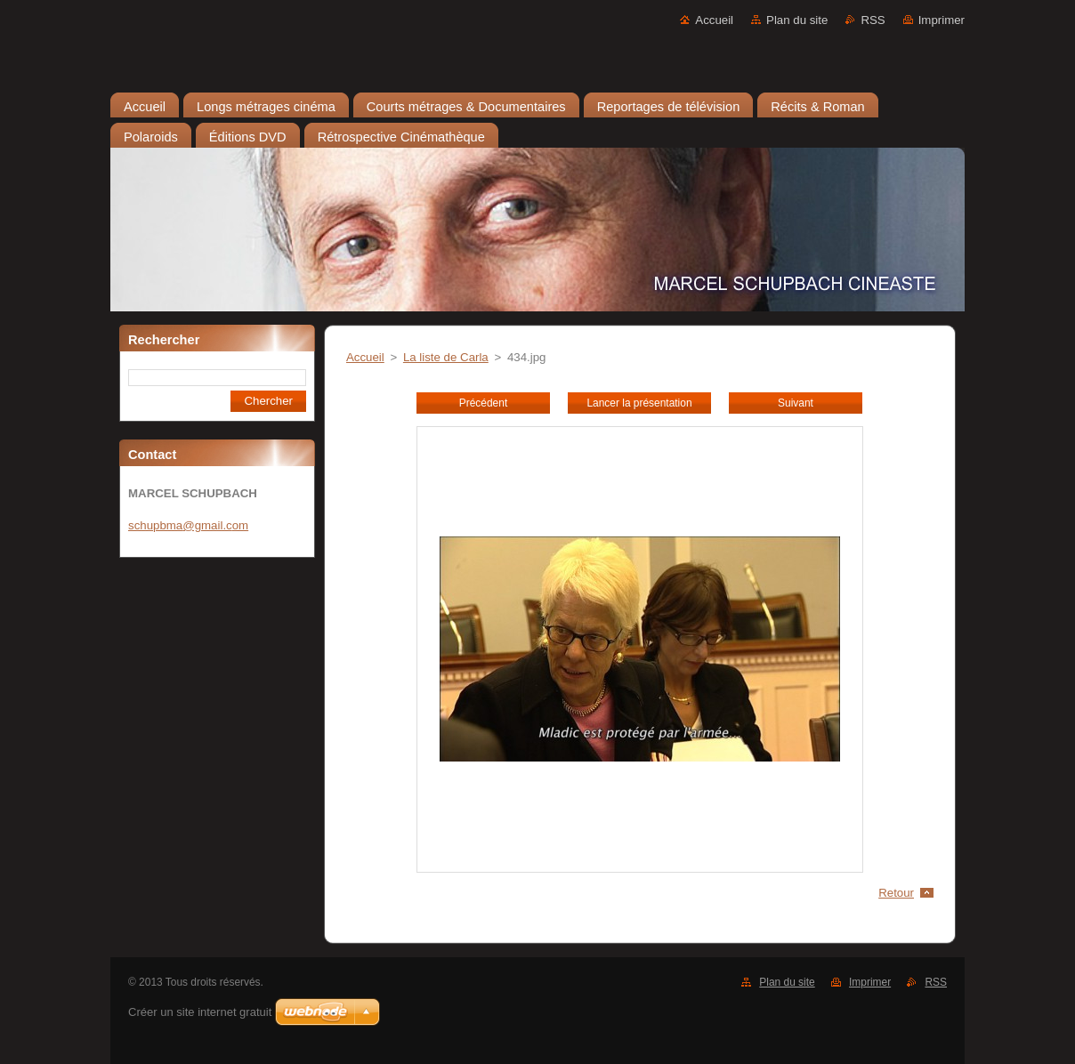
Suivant (795, 403)
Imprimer (941, 20)
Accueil (714, 20)
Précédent (483, 403)
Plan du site (797, 20)
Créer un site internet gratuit (199, 1012)
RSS (873, 20)
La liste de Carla (446, 357)
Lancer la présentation (638, 403)
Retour (896, 892)
